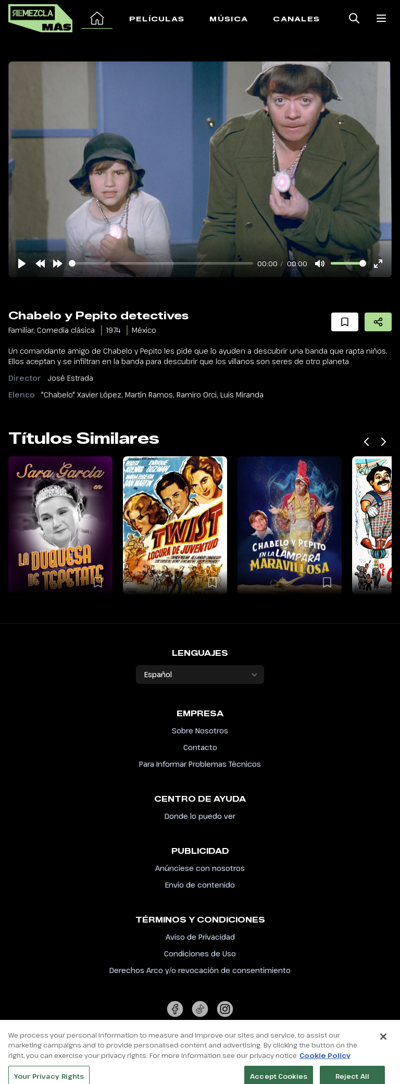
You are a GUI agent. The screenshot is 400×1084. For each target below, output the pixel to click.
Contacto (200, 747)
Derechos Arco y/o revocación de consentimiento (200, 970)
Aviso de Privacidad (200, 937)
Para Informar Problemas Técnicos (200, 764)
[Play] (22, 263)
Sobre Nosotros (200, 731)
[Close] (383, 1047)
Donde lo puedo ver (200, 816)
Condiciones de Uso (200, 953)
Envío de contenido (200, 885)
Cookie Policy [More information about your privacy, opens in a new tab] (325, 1065)
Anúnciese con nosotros (200, 868)
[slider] (161, 263)
